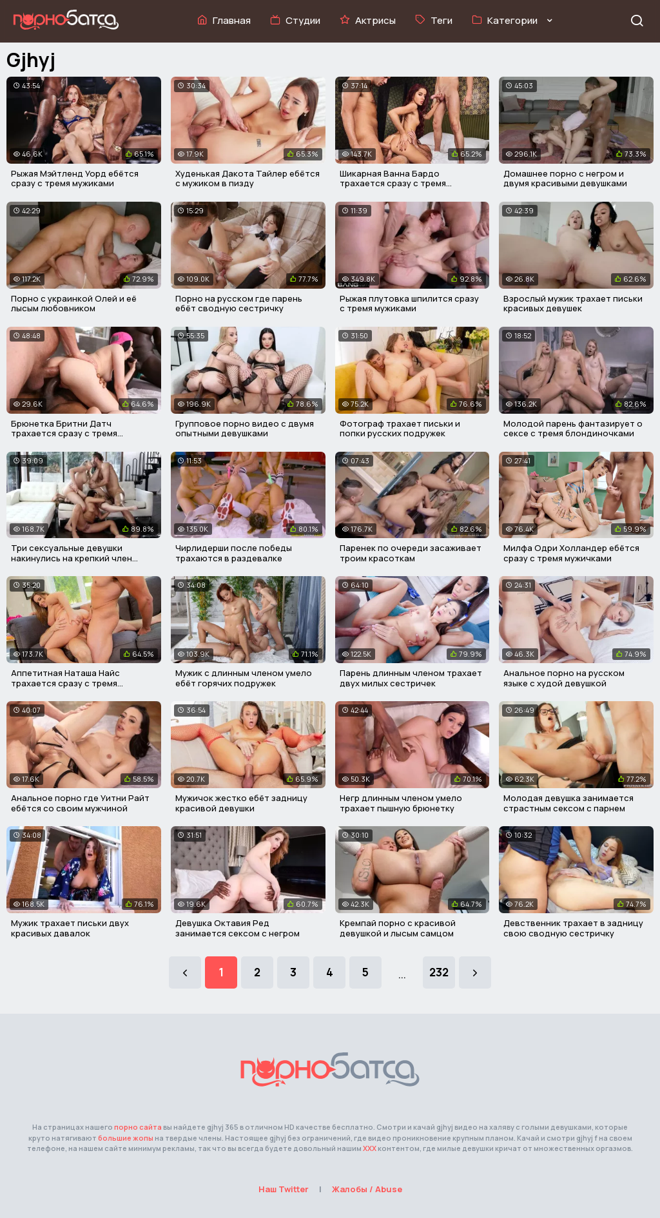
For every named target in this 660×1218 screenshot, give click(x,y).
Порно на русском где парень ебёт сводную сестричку (238, 303)
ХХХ (369, 1148)
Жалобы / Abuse (367, 1189)
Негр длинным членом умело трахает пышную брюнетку (401, 803)
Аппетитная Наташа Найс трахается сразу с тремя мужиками (65, 683)
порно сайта (138, 1127)
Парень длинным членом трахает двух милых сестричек (411, 678)
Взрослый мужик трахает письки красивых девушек (573, 303)
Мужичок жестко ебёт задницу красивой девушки (241, 803)
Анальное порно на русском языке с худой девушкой (564, 678)
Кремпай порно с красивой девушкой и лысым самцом (398, 928)
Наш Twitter (283, 1189)
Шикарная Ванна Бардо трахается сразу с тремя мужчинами (393, 183)
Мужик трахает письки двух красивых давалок (70, 928)
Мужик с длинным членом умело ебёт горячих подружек (243, 678)
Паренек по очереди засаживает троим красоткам (410, 553)
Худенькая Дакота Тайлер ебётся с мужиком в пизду (247, 178)
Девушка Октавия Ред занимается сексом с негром (237, 928)
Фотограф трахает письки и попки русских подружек (400, 429)
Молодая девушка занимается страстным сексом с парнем (568, 803)
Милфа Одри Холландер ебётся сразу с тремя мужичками (571, 553)
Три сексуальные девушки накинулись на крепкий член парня (71, 558)
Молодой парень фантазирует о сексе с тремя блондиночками (573, 429)
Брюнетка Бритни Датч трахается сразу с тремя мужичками (64, 433)
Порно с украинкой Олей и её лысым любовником (74, 303)
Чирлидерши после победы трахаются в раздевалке (233, 553)
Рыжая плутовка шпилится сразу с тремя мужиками (409, 303)
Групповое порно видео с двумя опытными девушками (244, 429)
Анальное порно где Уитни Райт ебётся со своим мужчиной (80, 803)
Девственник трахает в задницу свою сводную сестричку (573, 928)
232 (439, 972)
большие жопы (125, 1138)
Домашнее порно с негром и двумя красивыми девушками (565, 178)
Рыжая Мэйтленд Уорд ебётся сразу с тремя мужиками (75, 178)
